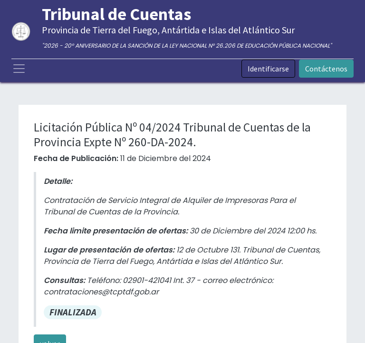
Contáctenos (326, 68)
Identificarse (268, 68)
